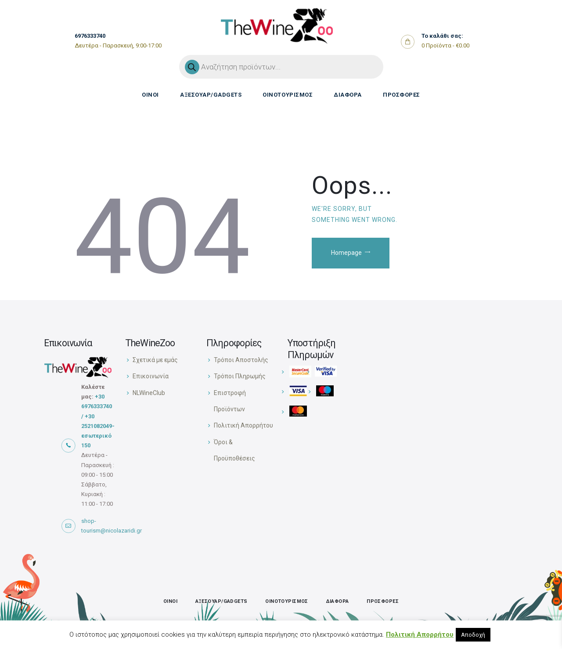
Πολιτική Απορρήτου (243, 425)
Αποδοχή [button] (473, 634)
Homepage (346, 253)
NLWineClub (149, 392)
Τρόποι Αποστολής (241, 359)
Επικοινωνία (151, 376)
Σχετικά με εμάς (155, 359)
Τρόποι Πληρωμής (240, 376)
